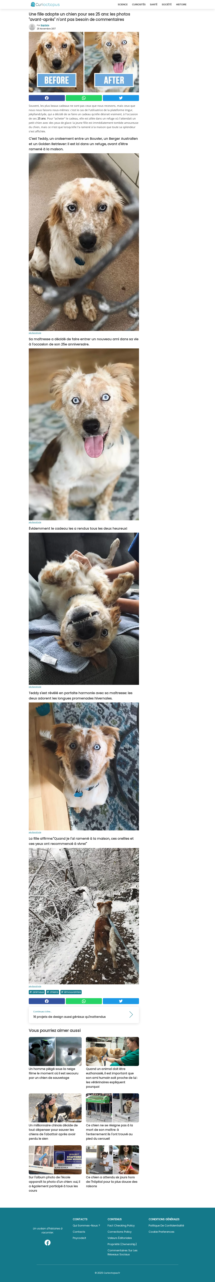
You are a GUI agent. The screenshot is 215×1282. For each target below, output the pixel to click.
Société (167, 4)
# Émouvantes (71, 992)
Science (123, 4)
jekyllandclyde (35, 333)
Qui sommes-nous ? (86, 1225)
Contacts (79, 1232)
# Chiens (52, 992)
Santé (153, 4)
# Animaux (36, 992)
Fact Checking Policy (121, 1225)
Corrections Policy (120, 1232)
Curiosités (139, 4)
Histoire (181, 4)
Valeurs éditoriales (120, 1238)
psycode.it (79, 1238)
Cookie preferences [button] (161, 1232)
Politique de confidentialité (166, 1225)
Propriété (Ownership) (122, 1244)
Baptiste (45, 25)
